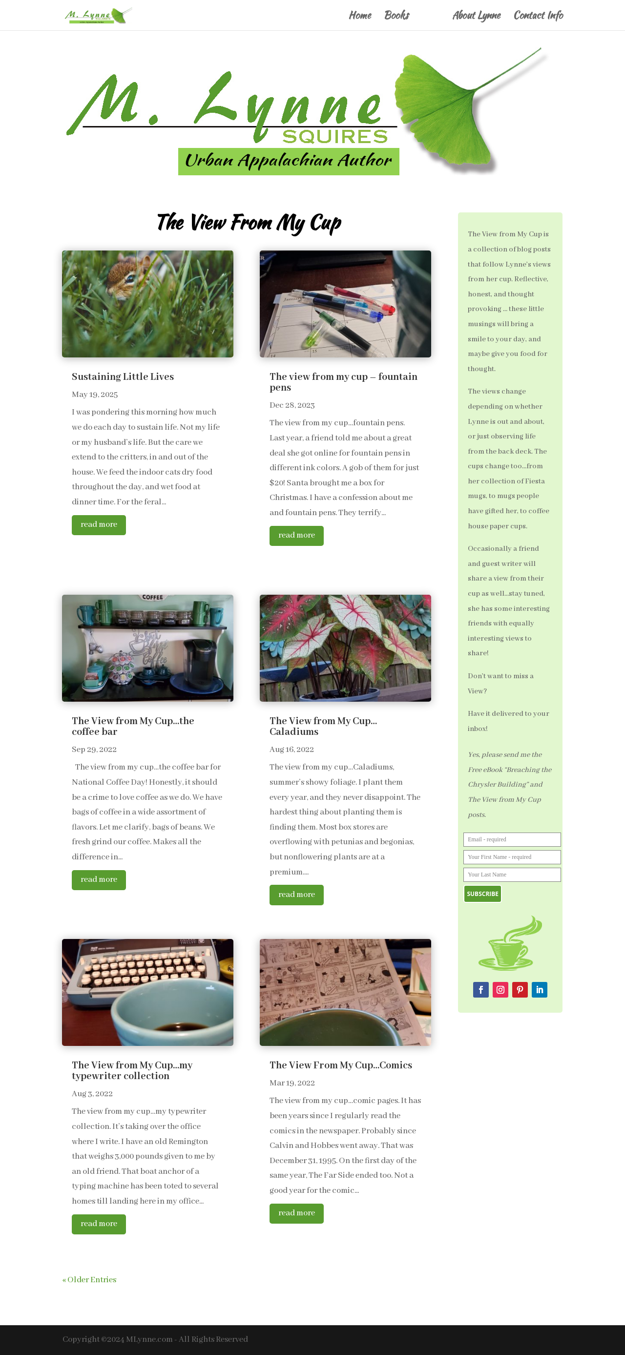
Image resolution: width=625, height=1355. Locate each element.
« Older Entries (89, 1280)
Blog (430, 17)
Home (359, 17)
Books (395, 17)
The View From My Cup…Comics (341, 1066)
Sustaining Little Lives (123, 377)
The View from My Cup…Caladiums (323, 726)
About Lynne (476, 17)
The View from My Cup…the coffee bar (133, 726)
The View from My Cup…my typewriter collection (132, 1071)
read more (99, 525)
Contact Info (537, 17)
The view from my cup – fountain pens (343, 382)
